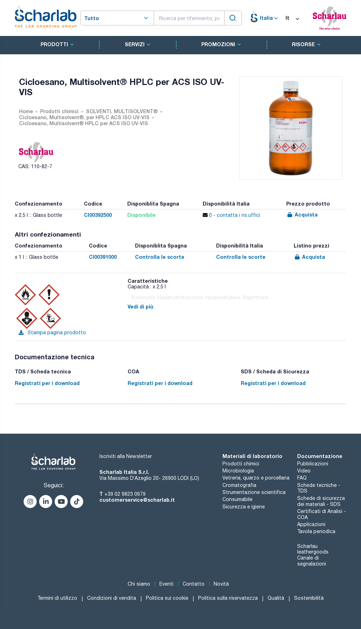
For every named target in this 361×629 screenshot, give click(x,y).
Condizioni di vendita (111, 598)
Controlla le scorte (159, 257)
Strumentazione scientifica (254, 492)
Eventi (166, 584)
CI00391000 (103, 257)
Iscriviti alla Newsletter (125, 456)
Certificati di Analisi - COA (321, 514)
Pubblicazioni (312, 463)
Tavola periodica (316, 531)
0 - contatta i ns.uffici (231, 215)
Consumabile (237, 499)
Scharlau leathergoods (313, 549)
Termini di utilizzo (57, 598)
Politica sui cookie (167, 598)
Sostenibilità (309, 598)
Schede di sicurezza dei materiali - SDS (321, 501)
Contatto (193, 584)
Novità (221, 584)
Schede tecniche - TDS (318, 488)
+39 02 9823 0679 (125, 494)
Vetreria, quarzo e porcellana (255, 478)
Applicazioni (311, 524)
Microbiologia (238, 471)
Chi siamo (139, 584)
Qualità (276, 598)
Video (304, 471)
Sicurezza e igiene (243, 506)
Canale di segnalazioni (311, 561)
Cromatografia (239, 485)
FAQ (302, 478)
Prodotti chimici (240, 463)
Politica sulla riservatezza (228, 598)
